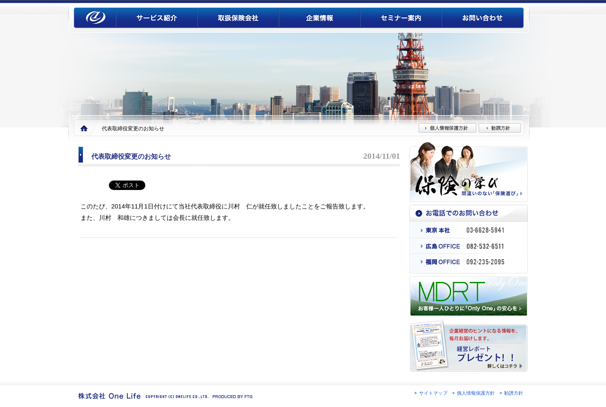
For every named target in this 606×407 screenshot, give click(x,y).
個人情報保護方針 (476, 393)
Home (84, 128)
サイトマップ (433, 393)
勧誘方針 (513, 393)
